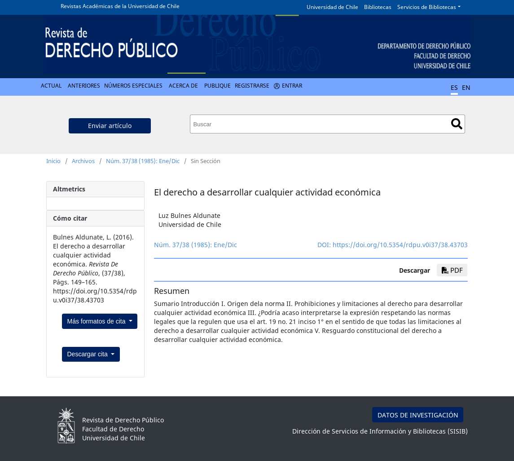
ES (454, 87)
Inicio (53, 161)
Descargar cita (88, 354)
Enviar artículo (110, 125)
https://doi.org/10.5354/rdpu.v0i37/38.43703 (400, 244)
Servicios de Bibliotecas (426, 7)
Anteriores (84, 85)
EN (466, 87)
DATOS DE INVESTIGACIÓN (418, 415)
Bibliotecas (377, 7)
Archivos (83, 161)
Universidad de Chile (332, 7)
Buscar (456, 123)
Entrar (292, 85)
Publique (217, 85)
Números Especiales (133, 85)
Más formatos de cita (97, 321)
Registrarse (252, 85)
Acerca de (183, 85)
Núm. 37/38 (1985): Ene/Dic (143, 161)
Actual (51, 85)
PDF (452, 270)
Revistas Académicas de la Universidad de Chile (120, 6)
